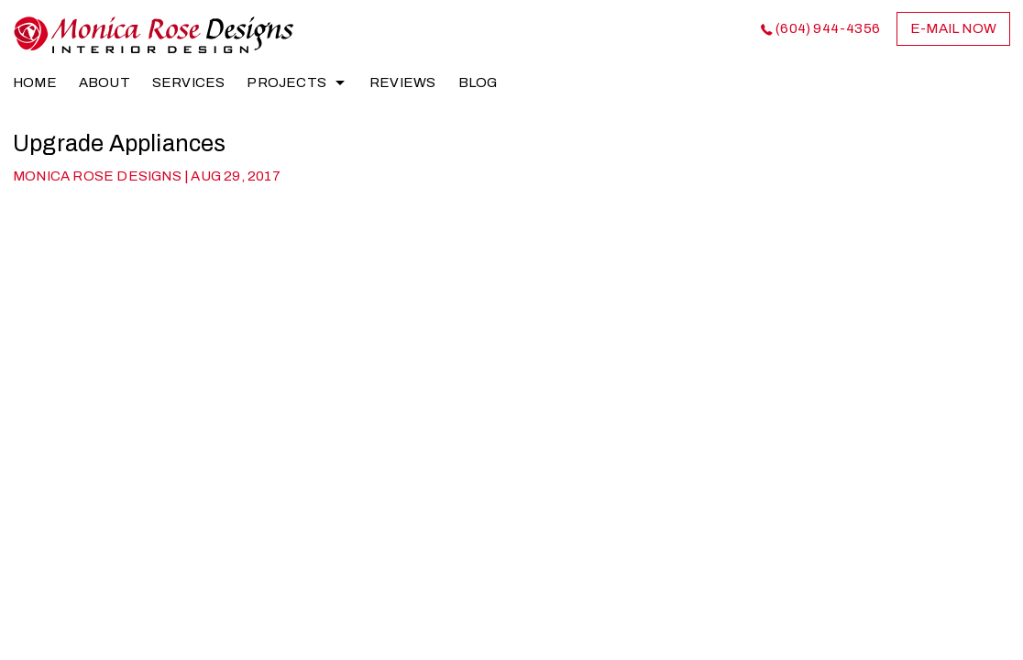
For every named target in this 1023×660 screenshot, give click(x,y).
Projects (286, 82)
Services (189, 82)
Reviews (402, 82)
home (35, 82)
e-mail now (953, 28)
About (104, 82)
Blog (478, 82)
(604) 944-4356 (828, 28)
